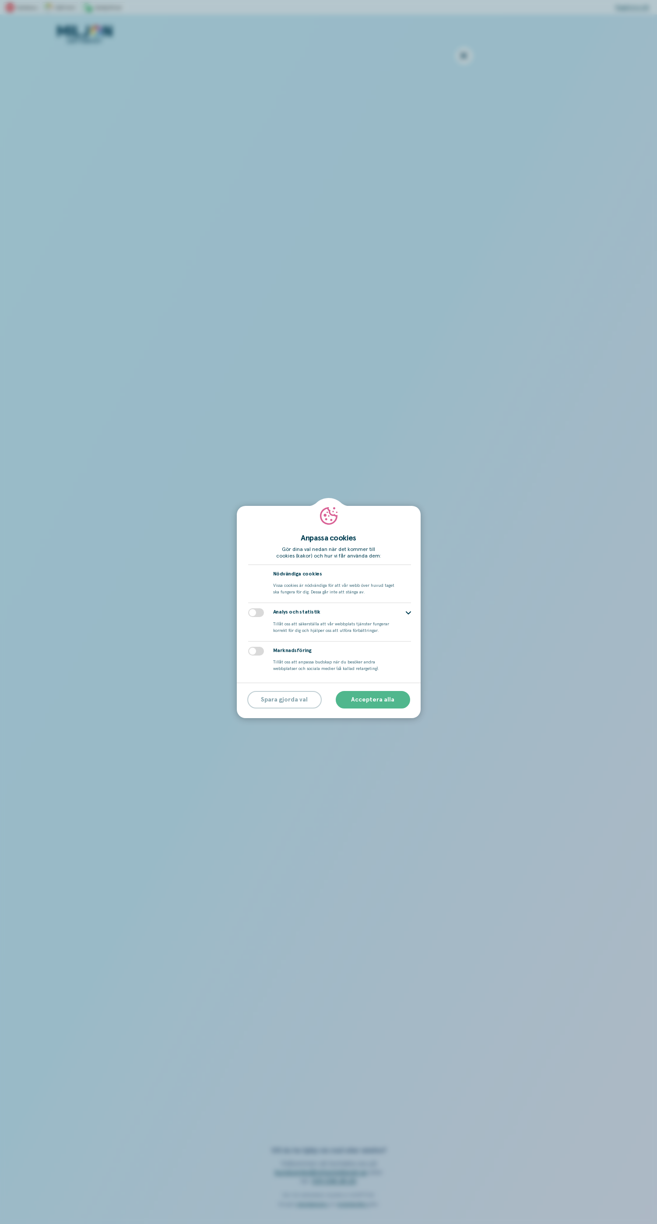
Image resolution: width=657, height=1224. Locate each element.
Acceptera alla (372, 700)
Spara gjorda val (284, 700)
